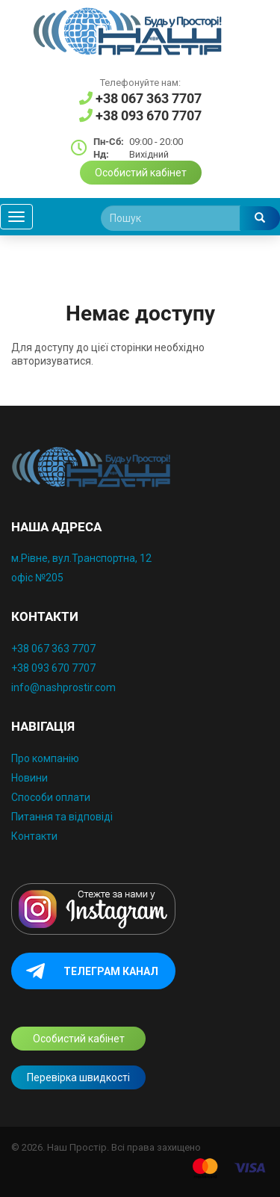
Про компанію (45, 758)
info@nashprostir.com (63, 687)
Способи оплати (50, 797)
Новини (29, 778)
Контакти (34, 836)
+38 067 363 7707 (53, 649)
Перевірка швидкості (78, 1077)
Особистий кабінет (141, 173)
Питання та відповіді (62, 817)
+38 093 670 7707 (53, 668)
